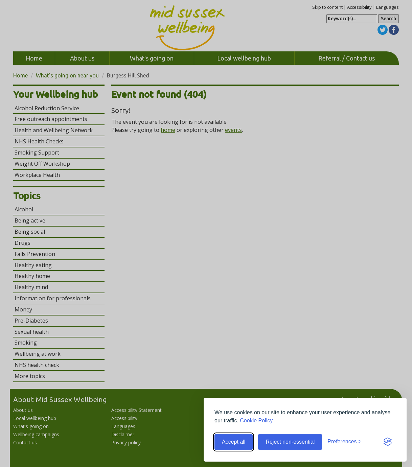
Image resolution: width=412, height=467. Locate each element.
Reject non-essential (290, 442)
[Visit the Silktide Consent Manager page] (388, 442)
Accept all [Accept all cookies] (233, 442)
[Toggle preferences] (344, 442)
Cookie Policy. (257, 420)
